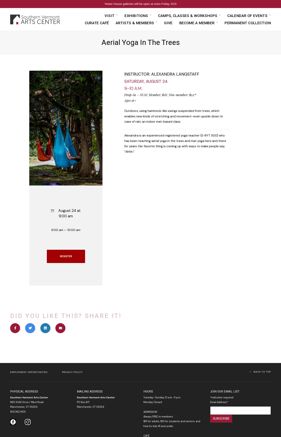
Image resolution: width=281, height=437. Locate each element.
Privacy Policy (72, 372)
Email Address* (219, 402)
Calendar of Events (247, 15)
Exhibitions (136, 15)
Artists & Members (135, 23)
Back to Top (260, 371)
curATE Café (97, 23)
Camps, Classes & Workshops (187, 15)
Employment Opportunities (28, 372)
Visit (109, 15)
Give (168, 23)
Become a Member (197, 23)
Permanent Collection (248, 23)
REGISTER (66, 256)
